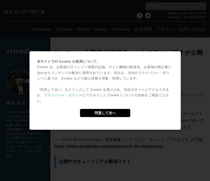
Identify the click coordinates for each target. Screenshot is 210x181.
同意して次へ (105, 113)
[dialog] (105, 90)
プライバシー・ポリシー (63, 95)
